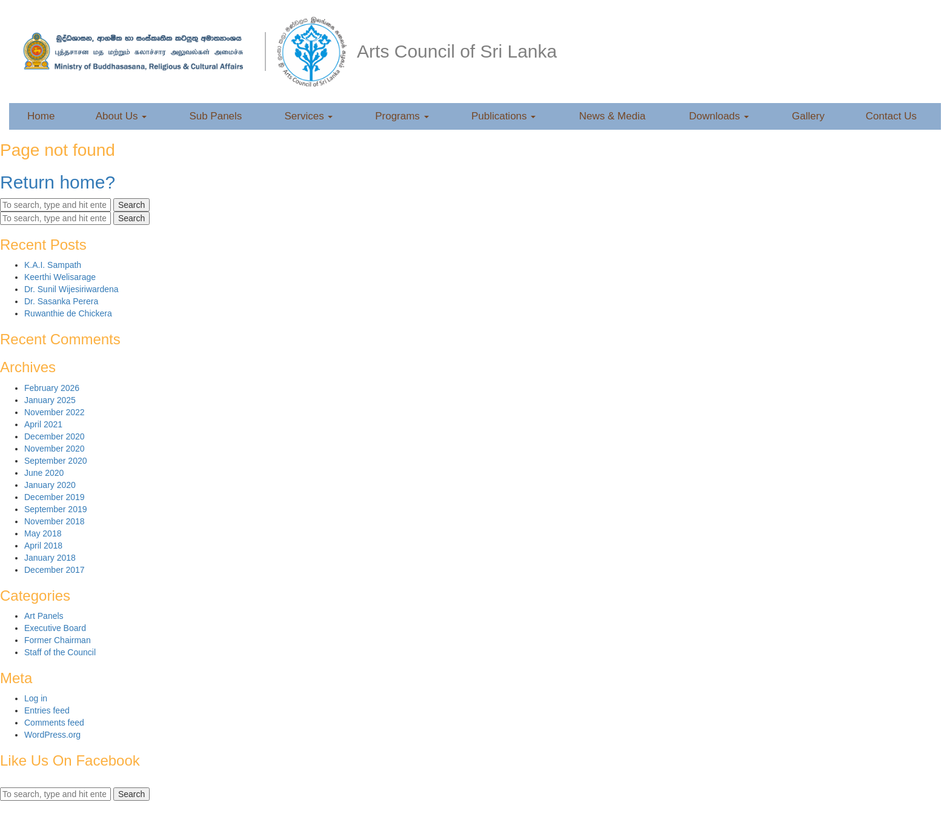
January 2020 (50, 485)
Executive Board (55, 628)
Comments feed (54, 722)
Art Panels (44, 616)
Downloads (719, 116)
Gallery (808, 116)
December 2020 (54, 436)
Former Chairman (57, 640)
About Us (121, 116)
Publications (503, 116)
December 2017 (54, 570)
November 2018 (54, 521)
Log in (35, 698)
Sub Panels (215, 116)
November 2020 (54, 448)
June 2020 (44, 473)
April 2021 (43, 424)
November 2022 (54, 412)
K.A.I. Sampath (52, 265)
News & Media (612, 116)
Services (309, 116)
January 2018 (50, 558)
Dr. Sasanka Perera (61, 301)
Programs (401, 116)
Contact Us (891, 116)
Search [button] (131, 205)
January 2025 (50, 400)
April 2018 (43, 545)
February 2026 (51, 388)
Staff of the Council (60, 652)
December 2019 (54, 497)
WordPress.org (52, 735)
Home (41, 116)
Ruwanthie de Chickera (68, 313)
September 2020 (55, 461)
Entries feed (47, 710)
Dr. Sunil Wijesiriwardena (71, 289)
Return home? (57, 182)
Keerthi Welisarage (60, 277)
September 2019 (55, 509)
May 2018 (42, 533)
